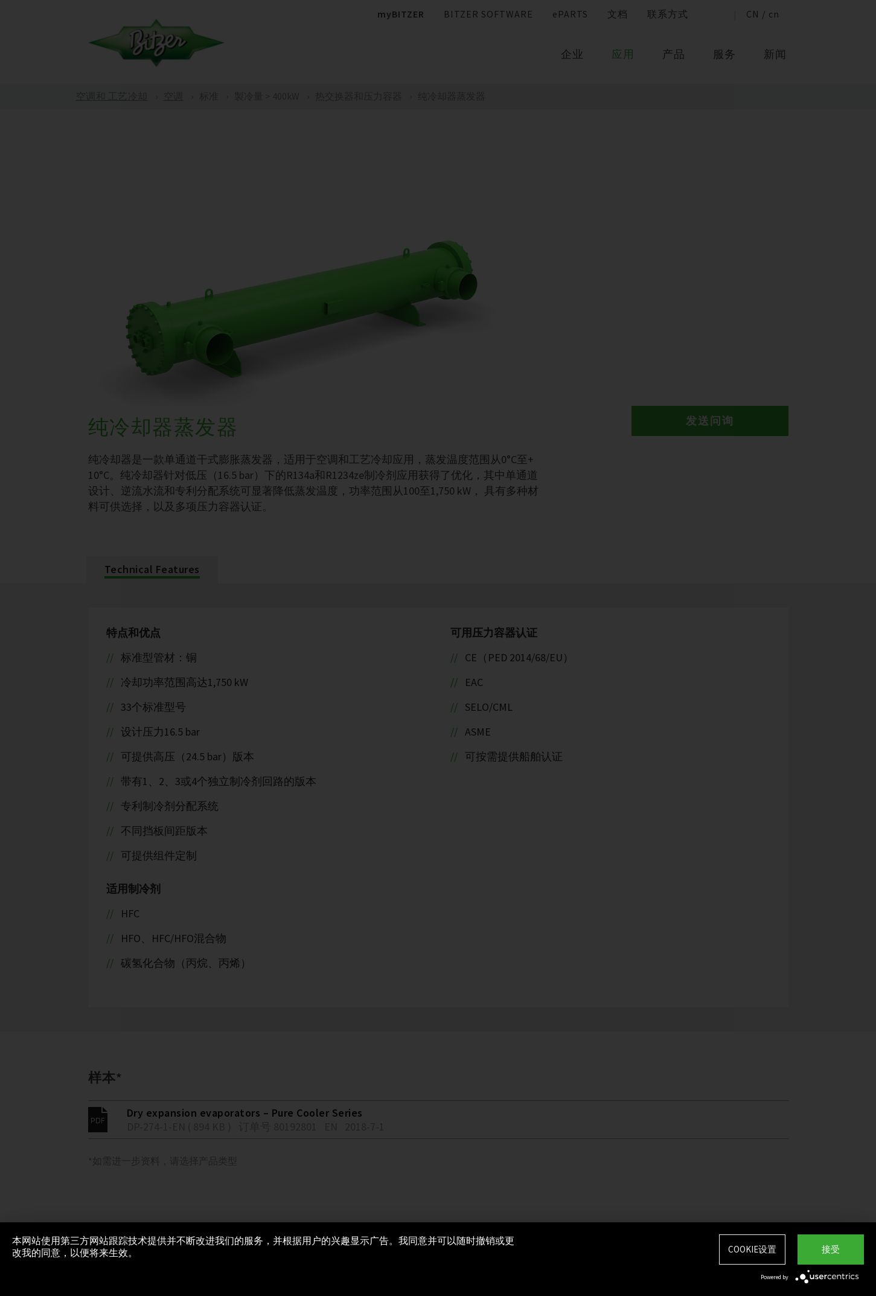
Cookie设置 (752, 1249)
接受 (831, 1249)
